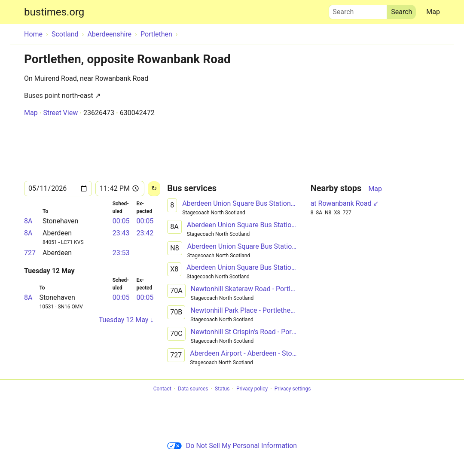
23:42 (144, 233)
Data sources (193, 389)
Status (222, 389)
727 (30, 253)
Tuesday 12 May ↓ (126, 320)
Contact (162, 389)
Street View (60, 113)
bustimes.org (54, 12)
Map (433, 12)
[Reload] (154, 188)
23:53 (121, 253)
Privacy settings (293, 389)
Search (358, 10)
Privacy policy (252, 389)
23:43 (121, 233)
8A (28, 221)
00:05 (121, 221)
